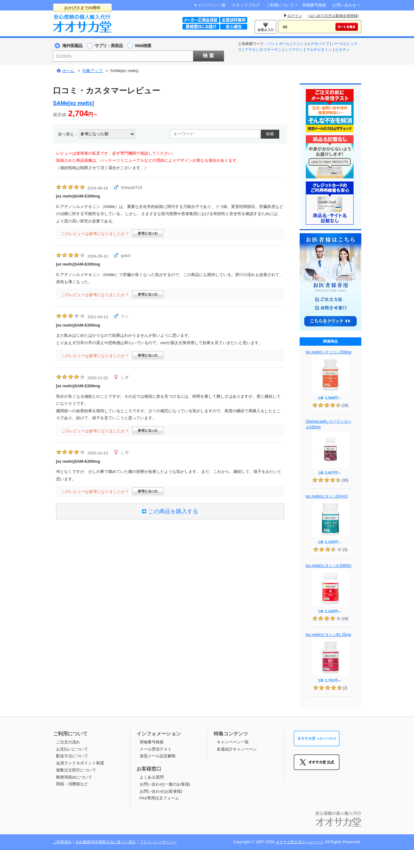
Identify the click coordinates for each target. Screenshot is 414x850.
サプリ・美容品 (109, 45)
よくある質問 (152, 777)
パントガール (279, 44)
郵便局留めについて (74, 777)
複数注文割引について (76, 770)
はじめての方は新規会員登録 (333, 16)
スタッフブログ (246, 5)
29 (345, 405)
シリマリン (294, 49)
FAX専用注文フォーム (159, 798)
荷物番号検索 (314, 5)
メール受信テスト (156, 749)
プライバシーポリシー (158, 842)
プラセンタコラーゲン (262, 49)
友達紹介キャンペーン (237, 749)
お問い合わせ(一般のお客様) (165, 784)
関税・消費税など (72, 784)
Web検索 (143, 45)
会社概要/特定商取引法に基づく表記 (106, 842)
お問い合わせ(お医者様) (161, 791)
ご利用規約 (62, 842)
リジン (298, 44)
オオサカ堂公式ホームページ (300, 842)
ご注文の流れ (68, 742)
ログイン (294, 16)
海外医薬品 (72, 45)
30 (345, 480)
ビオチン (342, 49)
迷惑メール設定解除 (158, 756)
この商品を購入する (170, 511)
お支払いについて (72, 749)
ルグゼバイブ (318, 44)
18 (345, 618)
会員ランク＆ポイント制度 (80, 763)
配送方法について (72, 756)
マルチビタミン (319, 49)
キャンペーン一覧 (210, 5)
